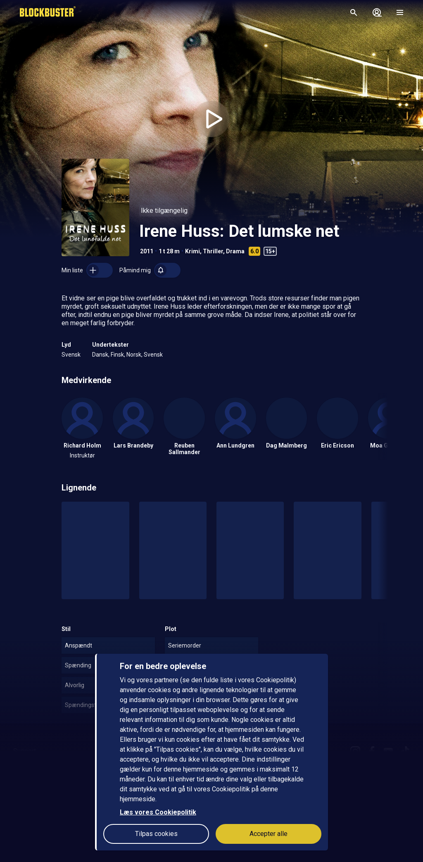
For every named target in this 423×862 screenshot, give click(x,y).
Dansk (100, 354)
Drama (235, 251)
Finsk (117, 354)
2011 (146, 251)
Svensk (71, 354)
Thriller (213, 251)
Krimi (192, 251)
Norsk (133, 354)
